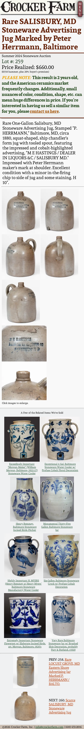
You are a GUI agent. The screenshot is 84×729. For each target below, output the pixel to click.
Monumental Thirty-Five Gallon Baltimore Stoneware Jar (57, 527)
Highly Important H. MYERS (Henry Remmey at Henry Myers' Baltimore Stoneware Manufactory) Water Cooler (23, 585)
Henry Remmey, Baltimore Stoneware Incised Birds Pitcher (25, 527)
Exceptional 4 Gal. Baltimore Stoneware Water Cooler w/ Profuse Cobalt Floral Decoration (60, 467)
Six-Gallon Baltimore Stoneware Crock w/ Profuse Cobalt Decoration (61, 583)
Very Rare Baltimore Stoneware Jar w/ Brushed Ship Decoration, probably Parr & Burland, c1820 (63, 645)
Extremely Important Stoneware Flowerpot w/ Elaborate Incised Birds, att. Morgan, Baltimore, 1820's (25, 643)
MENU (79, 9)
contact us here (44, 111)
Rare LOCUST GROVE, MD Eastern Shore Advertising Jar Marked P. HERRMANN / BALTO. (64, 672)
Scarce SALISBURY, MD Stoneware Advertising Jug (62, 706)
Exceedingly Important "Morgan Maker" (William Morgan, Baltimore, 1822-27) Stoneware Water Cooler (22, 468)
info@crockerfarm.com (49, 727)
